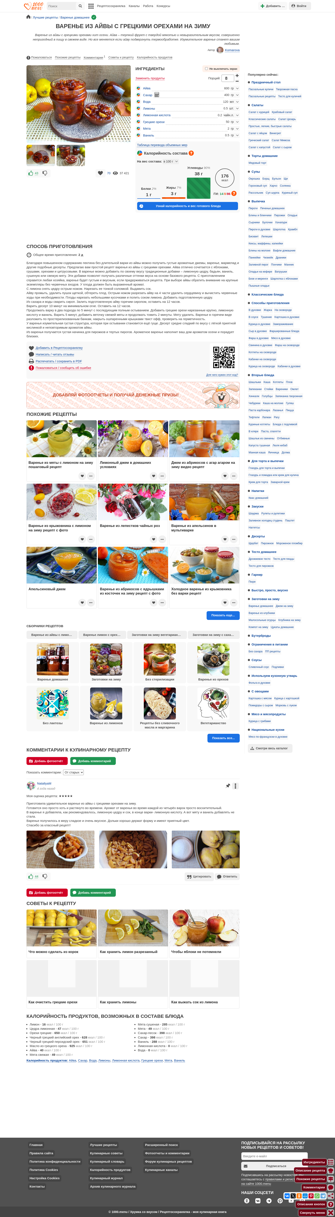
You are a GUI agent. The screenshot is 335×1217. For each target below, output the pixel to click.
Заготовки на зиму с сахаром (215, 635)
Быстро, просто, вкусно (270, 590)
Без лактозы (53, 706)
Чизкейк (268, 257)
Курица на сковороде (262, 366)
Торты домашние (265, 156)
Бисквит (254, 236)
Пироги (253, 208)
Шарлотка (279, 229)
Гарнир (257, 574)
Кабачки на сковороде (262, 359)
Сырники (254, 222)
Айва (147, 88)
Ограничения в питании (270, 644)
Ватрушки (281, 271)
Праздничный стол (266, 82)
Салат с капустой (259, 147)
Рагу (276, 417)
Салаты (257, 105)
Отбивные (283, 438)
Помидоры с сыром (261, 705)
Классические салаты (262, 119)
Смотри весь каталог (269, 748)
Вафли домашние (284, 250)
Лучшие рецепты (103, 1144)
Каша (267, 382)
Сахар (147, 95)
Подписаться (265, 1166)
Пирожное (267, 543)
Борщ (265, 178)
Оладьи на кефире (260, 271)
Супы (256, 171)
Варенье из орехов (213, 662)
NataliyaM (44, 783)
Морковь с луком (286, 705)
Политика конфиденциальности (54, 1161)
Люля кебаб (280, 445)
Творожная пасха (287, 89)
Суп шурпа (272, 192)
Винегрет (275, 133)
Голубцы (267, 396)
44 (36, 876)
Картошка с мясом (260, 698)
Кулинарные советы (106, 1153)
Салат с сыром (282, 147)
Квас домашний (258, 497)
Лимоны (149, 108)
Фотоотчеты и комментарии (167, 1153)
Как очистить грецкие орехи (53, 1002)
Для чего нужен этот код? (222, 374)
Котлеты (278, 382)
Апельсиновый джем (47, 589)
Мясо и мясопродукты (269, 714)
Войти (298, 6)
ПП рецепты (272, 651)
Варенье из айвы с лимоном (53, 635)
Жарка (268, 310)
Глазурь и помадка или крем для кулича (274, 475)
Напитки (258, 491)
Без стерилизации (160, 662)
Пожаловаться (39, 57)
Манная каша (257, 452)
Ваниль (148, 135)
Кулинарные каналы (161, 1169)
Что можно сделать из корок (53, 951)
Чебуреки (254, 403)
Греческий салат (259, 140)
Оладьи (292, 215)
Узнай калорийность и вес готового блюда (180, 206)
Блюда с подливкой (285, 424)
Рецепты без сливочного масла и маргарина (159, 708)
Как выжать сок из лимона (194, 1002)
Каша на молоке (273, 403)
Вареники (282, 389)
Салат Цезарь (287, 119)
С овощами (260, 691)
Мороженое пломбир (289, 543)
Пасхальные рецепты (262, 96)
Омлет (294, 389)
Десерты (258, 536)
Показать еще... (223, 615)
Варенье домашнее (261, 606)
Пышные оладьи (259, 285)
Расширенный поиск (161, 1144)
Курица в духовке (259, 324)
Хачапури (281, 222)
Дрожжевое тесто (259, 558)
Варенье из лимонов (106, 706)
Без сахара (256, 651)
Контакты (37, 1186)
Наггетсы (254, 527)
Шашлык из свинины (261, 438)
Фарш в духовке (259, 338)
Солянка (285, 185)
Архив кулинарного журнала (112, 1186)
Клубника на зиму (289, 620)
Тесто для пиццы (283, 558)
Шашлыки (255, 382)
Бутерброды (261, 635)
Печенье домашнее (272, 208)
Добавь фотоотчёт (46, 761)
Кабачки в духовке (289, 366)
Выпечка (258, 201)
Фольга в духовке (259, 682)
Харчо (273, 185)
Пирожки (279, 215)
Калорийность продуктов (154, 57)
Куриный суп (289, 192)
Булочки (267, 222)
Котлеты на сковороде (262, 352)
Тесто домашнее (264, 552)
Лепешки (266, 236)
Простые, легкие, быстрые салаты (270, 126)
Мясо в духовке (281, 338)
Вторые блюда (263, 375)
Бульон (276, 178)
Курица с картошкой (286, 698)
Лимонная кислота (157, 115)
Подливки (278, 667)
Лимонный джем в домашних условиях (125, 465)
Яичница (273, 452)
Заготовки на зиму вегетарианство (158, 635)
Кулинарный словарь (107, 1161)
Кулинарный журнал (106, 1177)
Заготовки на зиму (266, 599)
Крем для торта (258, 482)
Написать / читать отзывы (55, 354)
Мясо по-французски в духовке (268, 736)
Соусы (257, 660)
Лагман (266, 417)
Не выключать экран (221, 68)
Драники (281, 257)
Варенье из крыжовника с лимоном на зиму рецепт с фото (60, 528)
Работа (148, 6)
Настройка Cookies (44, 1177)
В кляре (254, 431)
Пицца (290, 410)
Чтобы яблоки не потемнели (196, 951)
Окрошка (254, 178)
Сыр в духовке (258, 331)
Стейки (268, 389)
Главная (36, 1144)
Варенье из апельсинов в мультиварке (193, 528)
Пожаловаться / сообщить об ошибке (63, 368)
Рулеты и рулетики (273, 513)
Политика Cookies (43, 1169)
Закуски (258, 506)
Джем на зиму (284, 606)
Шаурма (254, 513)
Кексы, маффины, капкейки (266, 243)
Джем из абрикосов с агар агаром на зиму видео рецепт (203, 465)
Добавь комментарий (92, 761)
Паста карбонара (259, 410)
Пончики (276, 264)
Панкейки (254, 257)
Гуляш (290, 403)
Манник (289, 264)
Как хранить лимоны (118, 1002)
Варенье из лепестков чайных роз (130, 526)
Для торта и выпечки (268, 461)
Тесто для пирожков (261, 565)
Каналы (134, 6)
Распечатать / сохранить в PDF (59, 361)
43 (36, 173)
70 (108, 173)
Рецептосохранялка (111, 6)
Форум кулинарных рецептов (168, 1161)
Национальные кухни (268, 729)
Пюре (252, 581)
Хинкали (254, 396)
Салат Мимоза (281, 140)
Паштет (290, 520)
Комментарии (94, 56)
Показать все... (223, 738)
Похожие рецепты (68, 57)
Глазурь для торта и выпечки (267, 468)
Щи (286, 178)
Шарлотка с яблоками (284, 278)
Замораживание (283, 324)
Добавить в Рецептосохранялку (59, 348)
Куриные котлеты (259, 424)
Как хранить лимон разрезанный (128, 951)
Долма (286, 452)
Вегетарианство (213, 706)
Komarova (228, 50)
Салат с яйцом (258, 133)
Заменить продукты (150, 78)
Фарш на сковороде (287, 345)
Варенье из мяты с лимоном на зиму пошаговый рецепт (61, 465)
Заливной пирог (259, 264)
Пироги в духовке (259, 229)
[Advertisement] (276, 41)
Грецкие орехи (154, 122)
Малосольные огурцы (262, 620)
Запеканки (255, 389)
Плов (289, 382)
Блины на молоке (259, 250)
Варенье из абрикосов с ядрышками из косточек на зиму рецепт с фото (132, 591)
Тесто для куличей (289, 96)
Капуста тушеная (259, 445)
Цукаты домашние (282, 627)
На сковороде (283, 310)
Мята (147, 128)
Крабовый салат (282, 112)
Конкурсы (163, 6)
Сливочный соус (259, 667)
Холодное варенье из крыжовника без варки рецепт (201, 591)
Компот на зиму (258, 627)
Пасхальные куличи (261, 89)
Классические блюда (268, 294)
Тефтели (254, 417)
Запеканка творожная (288, 396)
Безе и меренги (258, 278)
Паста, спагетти (271, 431)
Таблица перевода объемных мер (162, 145)
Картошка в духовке (287, 317)
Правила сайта (41, 1153)
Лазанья (278, 410)
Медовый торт (257, 162)
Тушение (266, 317)
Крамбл (292, 229)
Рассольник (256, 192)
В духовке (255, 310)
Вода (147, 101)
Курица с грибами (260, 721)
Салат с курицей (259, 112)
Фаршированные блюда (284, 331)
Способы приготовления (270, 303)
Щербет (253, 543)
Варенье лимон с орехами (103, 635)
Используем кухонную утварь (274, 675)
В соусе (253, 317)
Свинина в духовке (260, 345)
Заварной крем (280, 482)
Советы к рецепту (121, 57)
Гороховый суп (258, 185)
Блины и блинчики (260, 215)
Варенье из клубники (262, 613)
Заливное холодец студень (265, 520)
